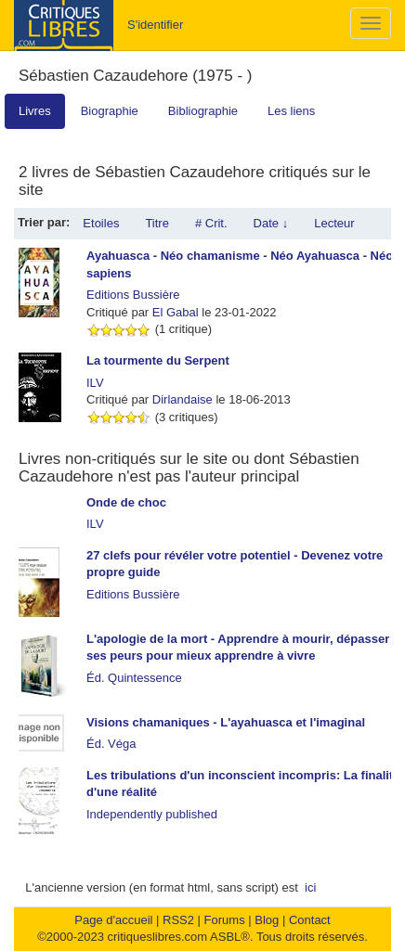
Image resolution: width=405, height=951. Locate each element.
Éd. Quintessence (134, 678)
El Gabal (175, 312)
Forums (224, 920)
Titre (157, 223)
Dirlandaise (182, 399)
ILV (95, 383)
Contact (310, 920)
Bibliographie (203, 111)
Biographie (109, 111)
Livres (35, 111)
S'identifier (155, 25)
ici (310, 887)
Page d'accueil (113, 920)
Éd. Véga (111, 744)
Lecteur (334, 223)
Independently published (151, 814)
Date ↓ (271, 223)
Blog (267, 920)
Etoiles (101, 223)
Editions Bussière (132, 295)
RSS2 (178, 920)
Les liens (291, 111)
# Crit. (211, 223)
